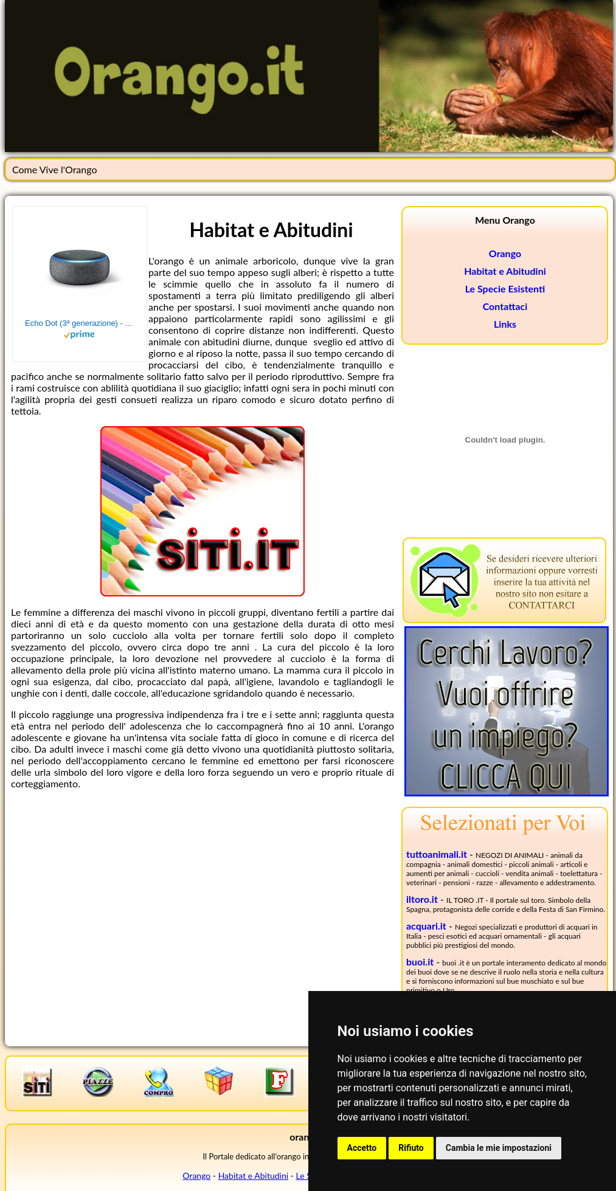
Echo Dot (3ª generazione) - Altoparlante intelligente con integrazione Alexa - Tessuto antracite (79, 323)
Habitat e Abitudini (505, 271)
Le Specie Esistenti (505, 288)
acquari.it (426, 925)
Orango (505, 253)
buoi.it (420, 961)
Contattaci (505, 306)
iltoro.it (422, 899)
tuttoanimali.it (436, 854)
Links (505, 324)
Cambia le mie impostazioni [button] (499, 1148)
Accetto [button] (362, 1148)
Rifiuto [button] (411, 1148)
